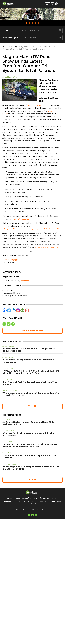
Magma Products (35, 105)
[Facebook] (5, 310)
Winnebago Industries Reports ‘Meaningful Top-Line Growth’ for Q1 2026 (30, 394)
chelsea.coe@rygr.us (11, 259)
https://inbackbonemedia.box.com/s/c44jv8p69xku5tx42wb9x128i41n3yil (33, 229)
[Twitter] (9, 310)
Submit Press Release (32, 331)
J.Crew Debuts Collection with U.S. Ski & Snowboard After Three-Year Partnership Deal (30, 372)
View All (32, 406)
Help (35, 498)
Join (47, 4)
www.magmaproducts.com (14, 296)
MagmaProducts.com (21, 219)
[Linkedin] (14, 310)
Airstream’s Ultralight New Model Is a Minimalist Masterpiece (28, 360)
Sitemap (55, 498)
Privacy (17, 498)
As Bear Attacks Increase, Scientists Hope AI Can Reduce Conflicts (28, 349)
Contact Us (44, 498)
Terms (9, 498)
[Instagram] (18, 310)
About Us (26, 498)
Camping (13, 46)
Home (5, 46)
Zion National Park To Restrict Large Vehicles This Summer (29, 383)
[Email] (22, 310)
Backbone (25, 281)
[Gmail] (27, 310)
